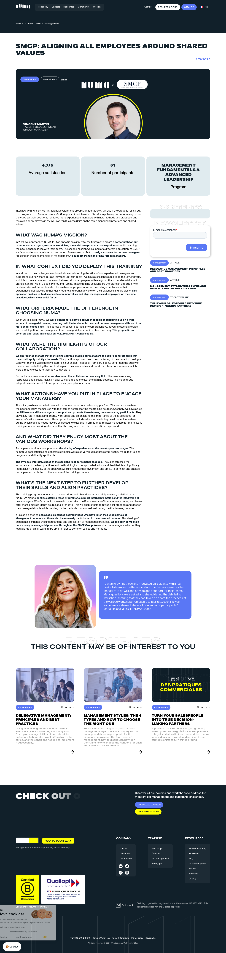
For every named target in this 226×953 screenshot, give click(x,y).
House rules (150, 938)
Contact (148, 7)
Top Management (160, 859)
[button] (56, 7)
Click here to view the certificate (32, 907)
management (52, 23)
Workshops (157, 849)
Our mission (126, 859)
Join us (123, 849)
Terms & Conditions (101, 938)
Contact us (125, 854)
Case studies (33, 23)
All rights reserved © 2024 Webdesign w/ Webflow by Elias (113, 943)
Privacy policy (137, 938)
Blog (191, 859)
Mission (97, 7)
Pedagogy (43, 7)
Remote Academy (198, 849)
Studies (192, 869)
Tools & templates (197, 864)
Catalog (192, 879)
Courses (156, 854)
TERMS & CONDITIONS (80, 938)
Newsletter (194, 854)
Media (19, 23)
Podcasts (193, 874)
